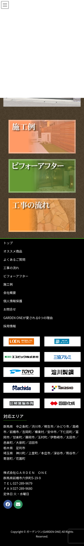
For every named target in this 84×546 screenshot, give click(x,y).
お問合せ (9, 309)
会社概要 (9, 292)
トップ (8, 243)
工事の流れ (11, 267)
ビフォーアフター (15, 276)
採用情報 (9, 326)
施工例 (8, 284)
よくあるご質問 (14, 259)
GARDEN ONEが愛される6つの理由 (28, 317)
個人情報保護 (12, 301)
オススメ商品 (12, 251)
